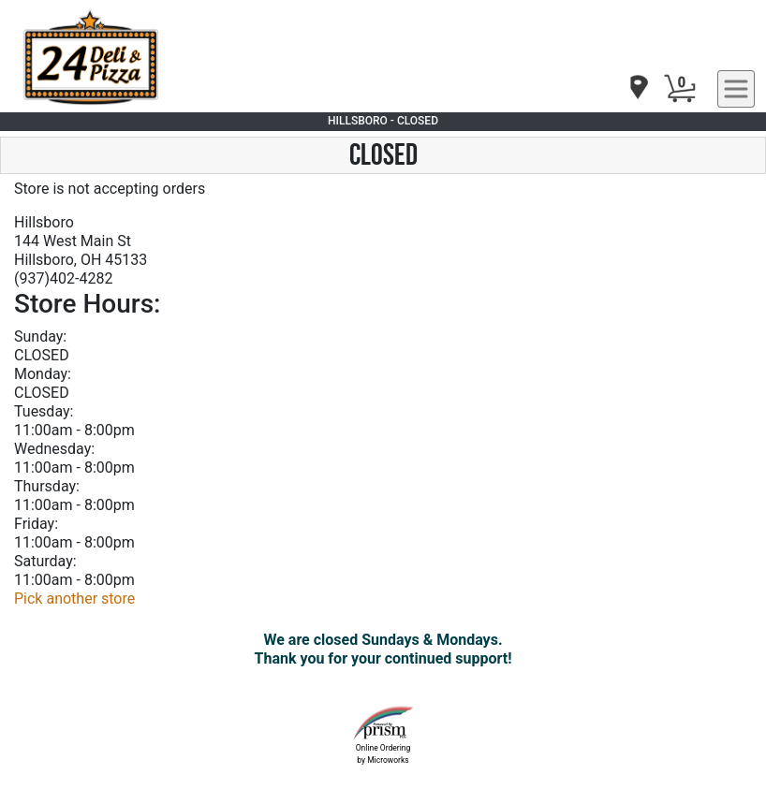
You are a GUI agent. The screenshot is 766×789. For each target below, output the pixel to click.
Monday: (42, 374)
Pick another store (74, 598)
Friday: (36, 524)
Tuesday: (43, 411)
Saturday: (45, 561)
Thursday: (47, 486)
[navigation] (638, 88)
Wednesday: (54, 449)
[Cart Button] (680, 89)
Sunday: (40, 336)
